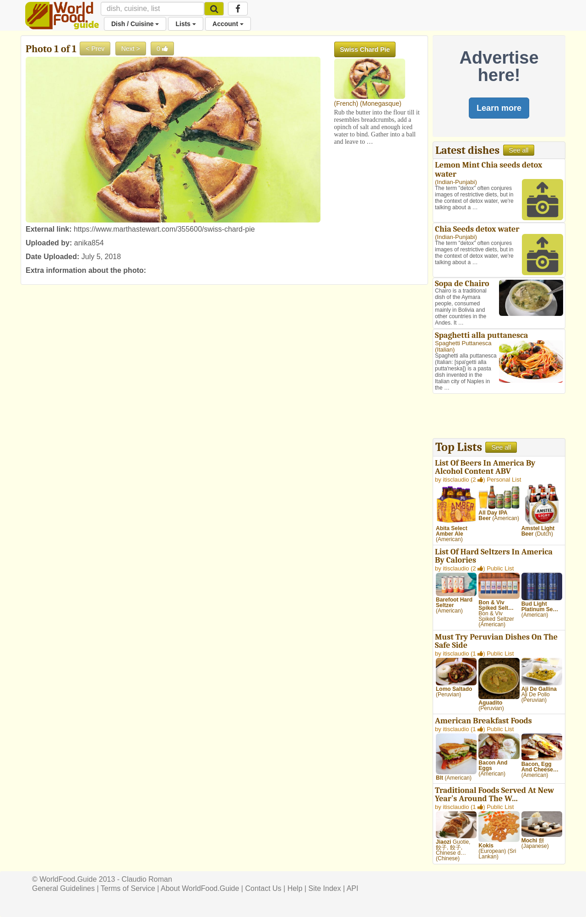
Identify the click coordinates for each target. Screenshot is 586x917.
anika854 (89, 243)
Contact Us (263, 888)
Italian (445, 349)
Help (295, 888)
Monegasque (380, 103)
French (346, 103)
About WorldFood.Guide (200, 888)
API (352, 888)
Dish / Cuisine (135, 23)
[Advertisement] (499, 417)
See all (519, 150)
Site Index (325, 888)
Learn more (499, 108)
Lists (185, 23)
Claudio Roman (147, 879)
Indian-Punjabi (456, 182)
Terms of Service (128, 888)
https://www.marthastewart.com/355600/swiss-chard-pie (164, 229)
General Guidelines (63, 888)
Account (228, 23)
